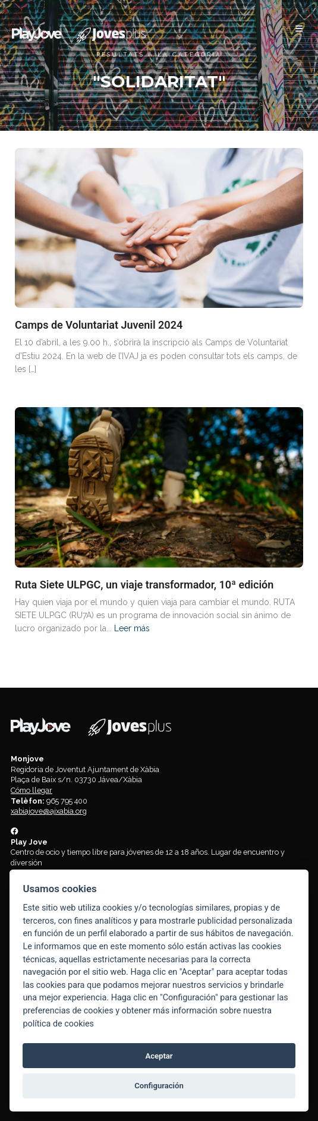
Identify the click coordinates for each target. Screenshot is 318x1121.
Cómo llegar (31, 790)
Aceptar (158, 1055)
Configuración (158, 1085)
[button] (299, 28)
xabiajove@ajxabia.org (49, 811)
